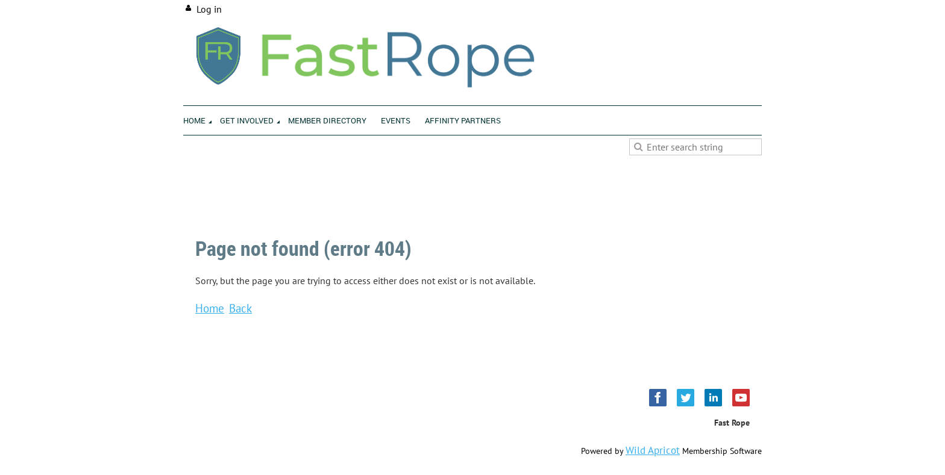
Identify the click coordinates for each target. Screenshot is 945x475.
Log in (209, 9)
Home (209, 307)
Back (240, 307)
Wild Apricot (653, 450)
